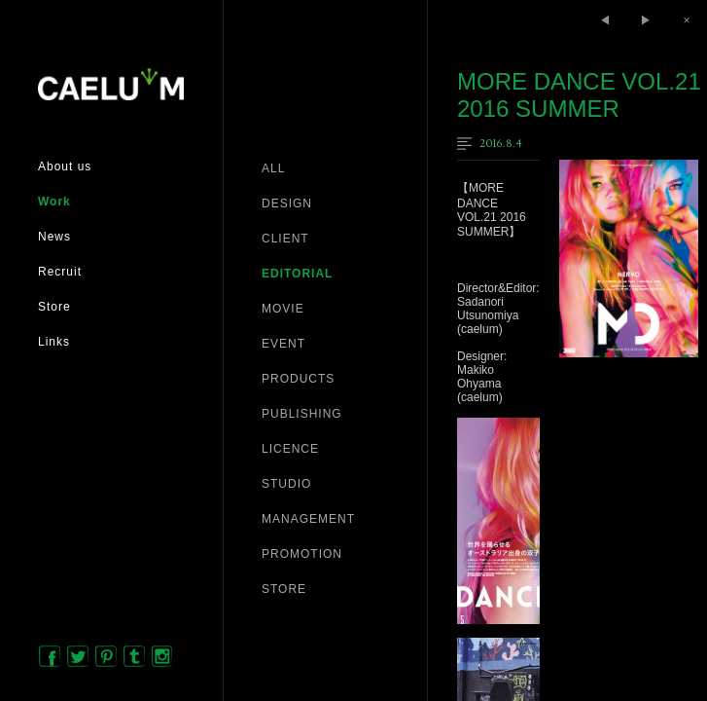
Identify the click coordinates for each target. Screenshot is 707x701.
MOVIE (283, 308)
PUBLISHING (302, 414)
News (54, 236)
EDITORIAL (297, 273)
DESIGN (287, 203)
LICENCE (290, 449)
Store (54, 307)
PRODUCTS (298, 379)
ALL (273, 168)
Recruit (60, 271)
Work (54, 201)
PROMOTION (302, 554)
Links (54, 342)
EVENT (283, 343)
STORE (284, 589)
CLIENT (285, 238)
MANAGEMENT (308, 519)
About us (64, 166)
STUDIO (286, 484)
